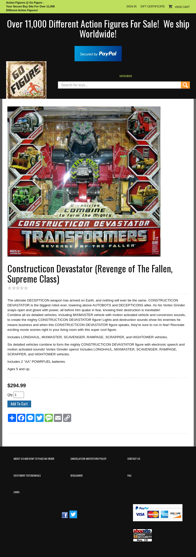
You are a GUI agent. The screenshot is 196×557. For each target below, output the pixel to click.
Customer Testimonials (27, 475)
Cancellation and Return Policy (88, 458)
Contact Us (133, 458)
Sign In (131, 6)
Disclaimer (76, 475)
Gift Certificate (152, 6)
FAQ (129, 475)
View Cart (182, 6)
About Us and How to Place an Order (34, 458)
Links (16, 492)
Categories (125, 76)
